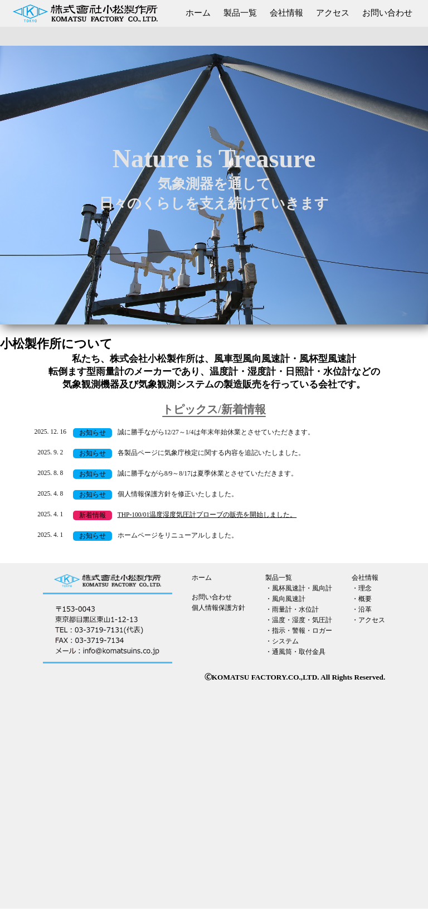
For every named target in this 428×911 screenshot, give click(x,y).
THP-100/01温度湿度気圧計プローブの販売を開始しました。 (207, 514)
